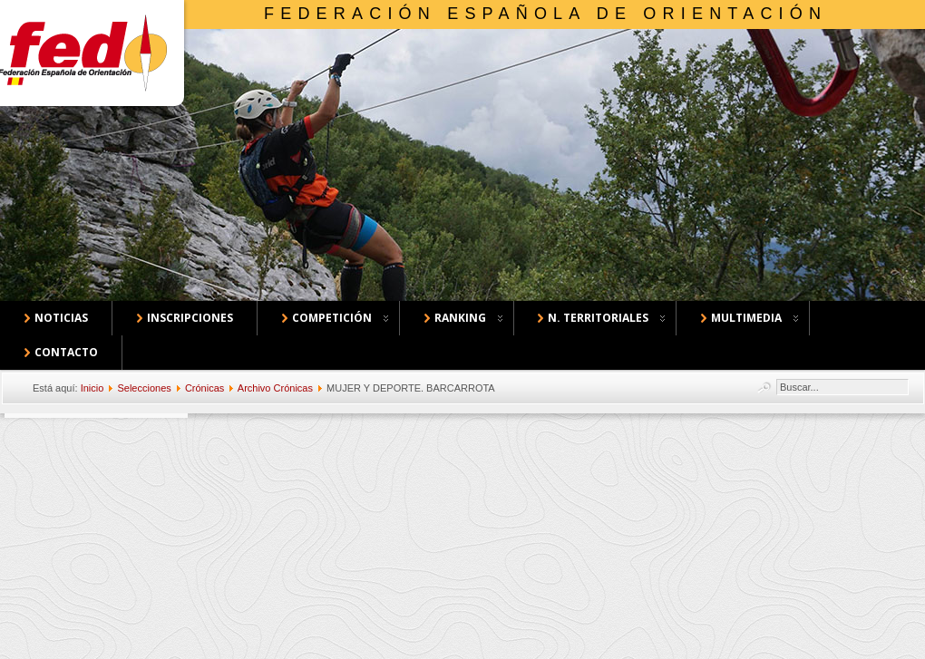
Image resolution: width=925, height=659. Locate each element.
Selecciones (143, 388)
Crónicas (204, 388)
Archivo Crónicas (275, 388)
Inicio (92, 388)
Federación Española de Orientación (545, 14)
